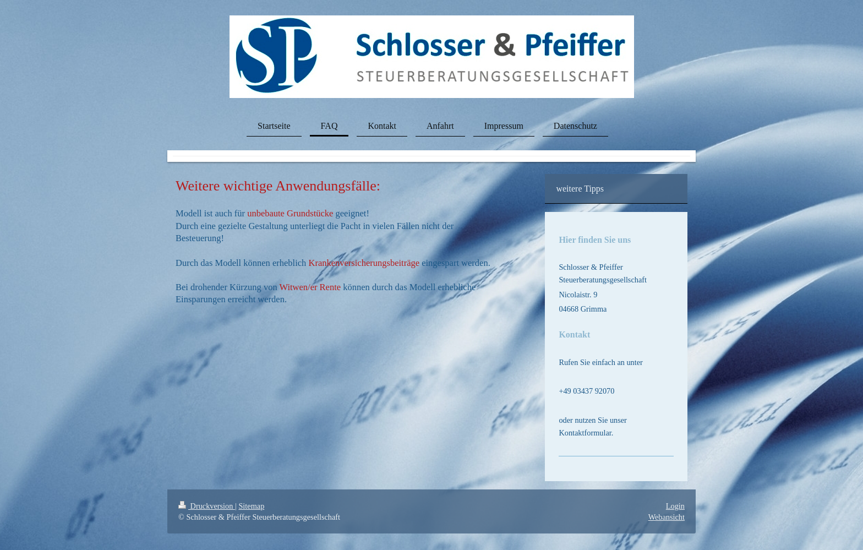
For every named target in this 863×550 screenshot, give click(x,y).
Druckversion (206, 506)
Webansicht (666, 517)
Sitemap (251, 506)
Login (675, 506)
